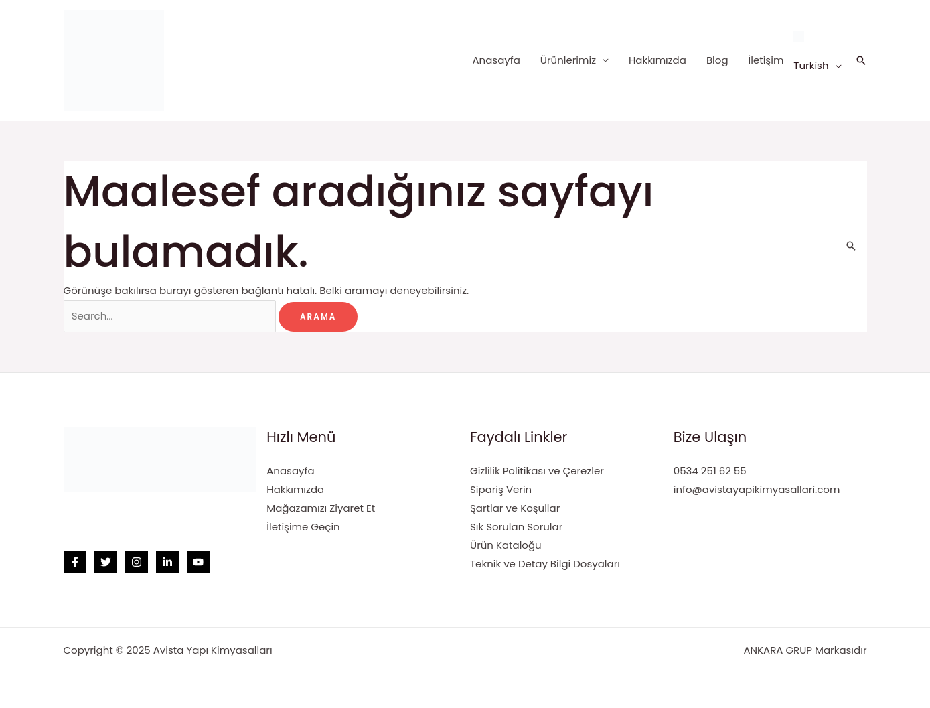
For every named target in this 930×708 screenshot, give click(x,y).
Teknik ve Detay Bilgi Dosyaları (545, 564)
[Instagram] (136, 562)
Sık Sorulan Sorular (516, 527)
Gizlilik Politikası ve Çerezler (537, 471)
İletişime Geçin (302, 527)
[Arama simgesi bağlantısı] (861, 60)
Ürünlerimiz (568, 60)
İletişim (766, 60)
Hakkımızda (657, 60)
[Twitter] (105, 562)
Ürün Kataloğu (506, 545)
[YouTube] (198, 562)
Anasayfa (496, 60)
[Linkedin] (167, 562)
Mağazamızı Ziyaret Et (320, 508)
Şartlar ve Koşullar (515, 508)
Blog (717, 60)
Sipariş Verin (501, 489)
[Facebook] (75, 562)
